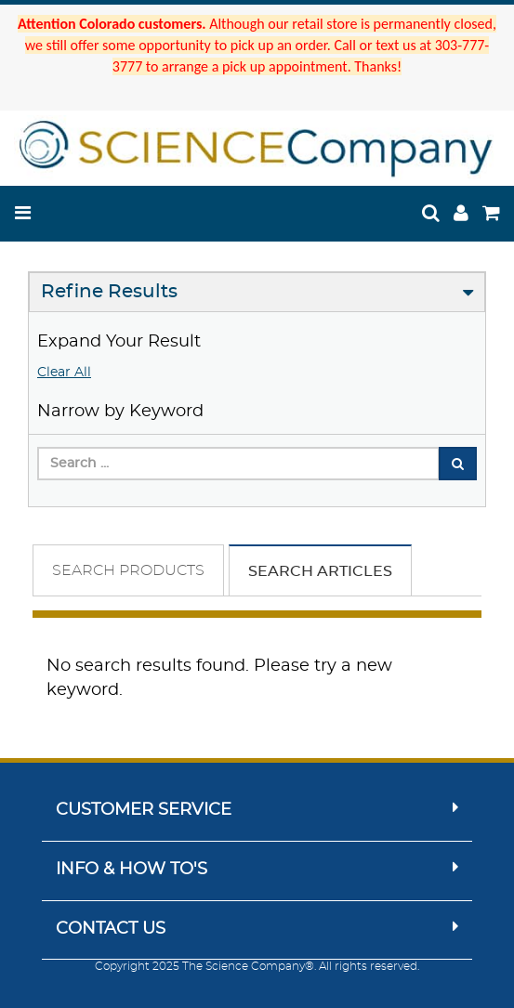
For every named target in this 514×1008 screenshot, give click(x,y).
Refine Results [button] (109, 291)
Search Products (128, 570)
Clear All (64, 372)
